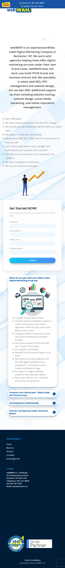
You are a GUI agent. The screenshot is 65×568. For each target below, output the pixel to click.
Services (9, 451)
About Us (10, 448)
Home (9, 444)
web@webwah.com (20, 486)
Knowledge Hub (13, 459)
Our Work (10, 455)
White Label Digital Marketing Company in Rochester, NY (32, 52)
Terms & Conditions (32, 560)
